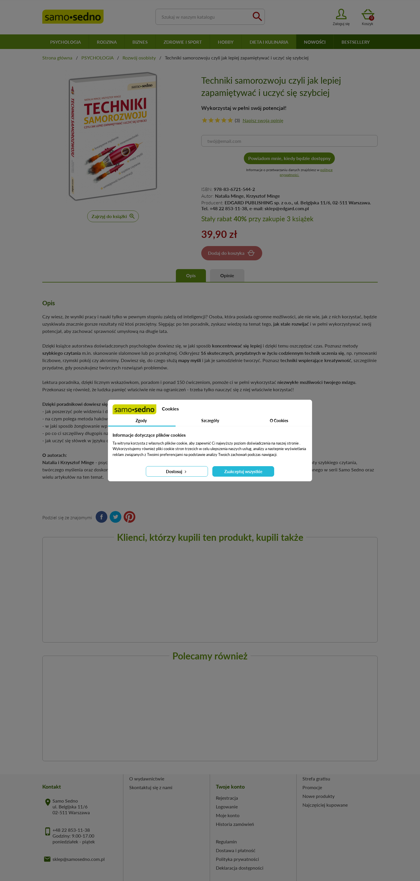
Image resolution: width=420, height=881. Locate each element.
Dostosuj (177, 471)
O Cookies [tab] (279, 420)
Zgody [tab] (141, 420)
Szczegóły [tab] (210, 420)
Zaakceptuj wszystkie (243, 471)
